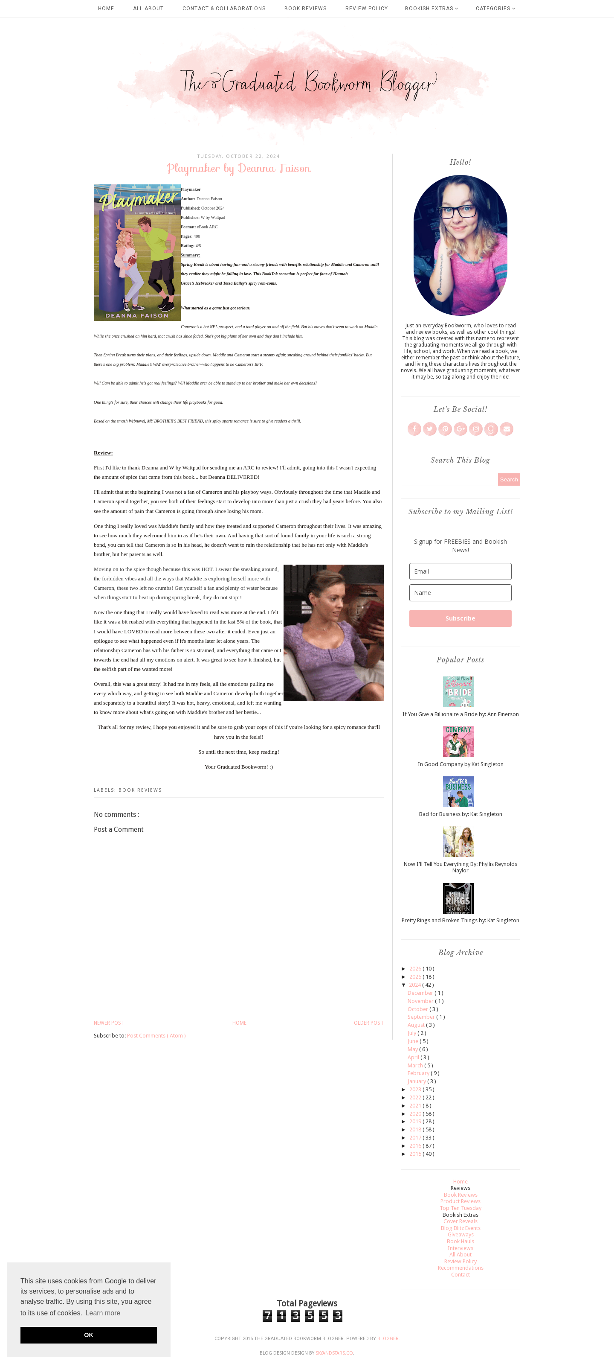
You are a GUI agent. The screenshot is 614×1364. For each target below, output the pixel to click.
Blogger (388, 1338)
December (421, 993)
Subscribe (460, 618)
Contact (460, 1274)
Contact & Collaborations (224, 9)
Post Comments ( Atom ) (156, 1035)
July (412, 1033)
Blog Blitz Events (461, 1228)
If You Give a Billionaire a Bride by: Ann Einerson (461, 714)
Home (106, 9)
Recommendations (461, 1268)
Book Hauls (460, 1241)
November (421, 1001)
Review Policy (366, 9)
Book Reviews (305, 9)
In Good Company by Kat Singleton (461, 764)
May (413, 1049)
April (414, 1057)
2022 (416, 1097)
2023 (416, 1089)
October (418, 1009)
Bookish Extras (432, 9)
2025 (416, 976)
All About (148, 9)
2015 (416, 1154)
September (422, 1017)
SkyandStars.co (334, 1353)
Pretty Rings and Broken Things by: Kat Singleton (460, 920)
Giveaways (461, 1234)
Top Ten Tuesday (460, 1208)
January (417, 1081)
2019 (416, 1121)
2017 (416, 1137)
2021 (416, 1105)
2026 (416, 968)
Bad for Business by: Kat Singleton (460, 814)
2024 (415, 985)
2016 (416, 1145)
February (419, 1073)
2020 (416, 1113)
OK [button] (88, 1335)
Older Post (369, 1023)
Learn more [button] (103, 1313)
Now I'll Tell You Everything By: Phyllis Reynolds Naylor (460, 867)
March (416, 1065)
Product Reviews (460, 1201)
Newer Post (109, 1023)
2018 (416, 1129)
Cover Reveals (460, 1221)
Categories (496, 9)
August (417, 1025)
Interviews (460, 1248)
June (414, 1041)
